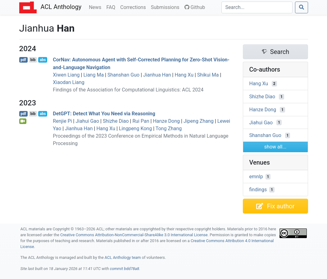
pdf (23, 60)
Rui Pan (140, 121)
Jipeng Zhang (199, 121)
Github (194, 7)
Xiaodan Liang (68, 82)
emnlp (256, 176)
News (96, 6)
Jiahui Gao (87, 121)
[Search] (257, 7)
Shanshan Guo (123, 75)
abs (43, 60)
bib (33, 60)
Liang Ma (93, 75)
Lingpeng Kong (135, 128)
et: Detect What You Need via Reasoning (104, 114)
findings (258, 190)
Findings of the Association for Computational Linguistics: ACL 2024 (128, 90)
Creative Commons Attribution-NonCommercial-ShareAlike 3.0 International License (134, 234)
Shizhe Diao (116, 121)
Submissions (166, 6)
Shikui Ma (208, 75)
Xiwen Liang (66, 75)
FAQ (112, 6)
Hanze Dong (166, 121)
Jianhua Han (157, 75)
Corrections (134, 6)
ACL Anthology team (123, 257)
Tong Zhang (169, 128)
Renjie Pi (62, 121)
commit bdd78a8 (124, 268)
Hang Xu (184, 75)
